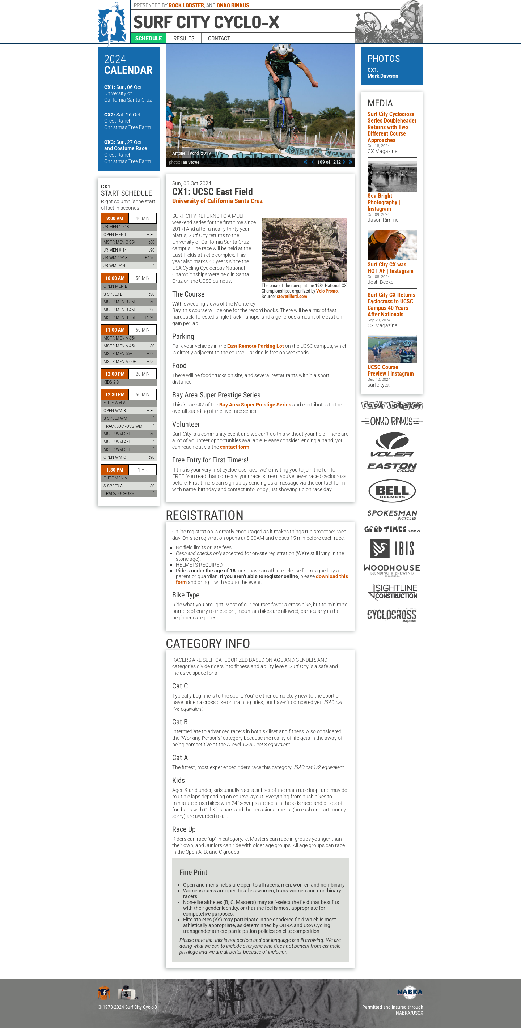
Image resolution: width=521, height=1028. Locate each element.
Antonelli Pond (185, 153)
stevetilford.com (292, 296)
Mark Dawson (383, 76)
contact (219, 38)
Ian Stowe (190, 162)
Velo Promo (327, 291)
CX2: (122, 115)
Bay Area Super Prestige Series (255, 405)
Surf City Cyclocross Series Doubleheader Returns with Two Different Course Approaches (392, 127)
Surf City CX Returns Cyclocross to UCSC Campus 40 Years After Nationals (391, 304)
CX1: (123, 87)
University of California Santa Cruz (217, 201)
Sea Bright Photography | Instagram (384, 202)
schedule (148, 38)
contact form (234, 447)
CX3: (123, 142)
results (183, 38)
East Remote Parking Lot (255, 346)
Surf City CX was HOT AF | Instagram (391, 267)
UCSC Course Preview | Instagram (391, 370)
